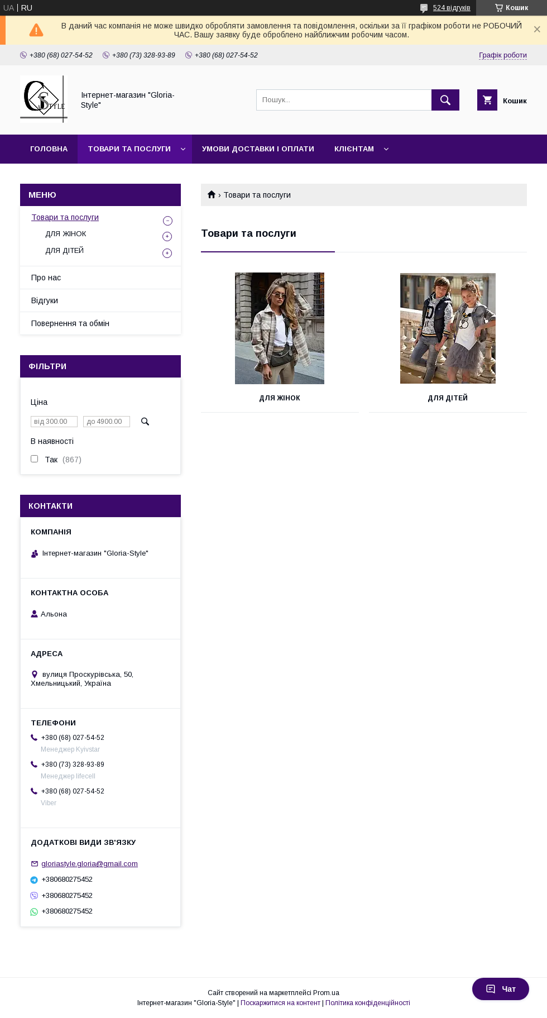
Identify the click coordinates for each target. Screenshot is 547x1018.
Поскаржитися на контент (280, 1003)
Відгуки (44, 300)
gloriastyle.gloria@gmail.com (89, 863)
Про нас (46, 277)
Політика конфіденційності (367, 1003)
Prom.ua (326, 993)
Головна (49, 149)
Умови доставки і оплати (258, 149)
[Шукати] (445, 100)
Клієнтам (354, 149)
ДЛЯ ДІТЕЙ (448, 398)
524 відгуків (452, 8)
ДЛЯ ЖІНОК (279, 398)
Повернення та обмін (70, 323)
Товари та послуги (129, 149)
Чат (501, 989)
